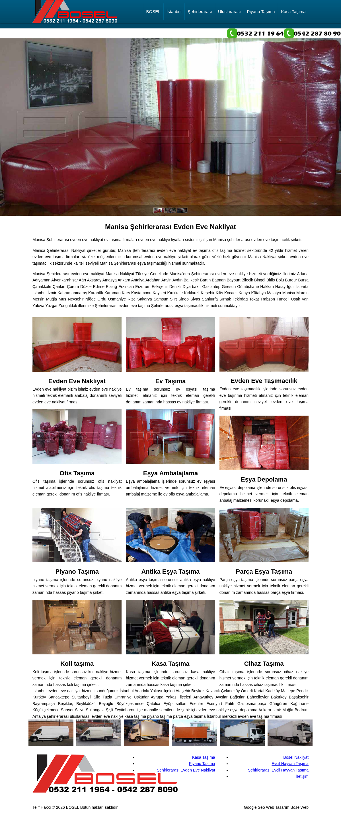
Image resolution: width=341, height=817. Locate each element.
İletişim (302, 776)
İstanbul (174, 14)
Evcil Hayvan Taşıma (290, 763)
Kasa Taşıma (293, 14)
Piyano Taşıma (261, 14)
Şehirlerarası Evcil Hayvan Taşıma (278, 770)
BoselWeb (299, 807)
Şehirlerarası (200, 14)
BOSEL (153, 14)
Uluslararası (229, 14)
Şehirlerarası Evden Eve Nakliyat (186, 770)
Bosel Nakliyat (296, 757)
